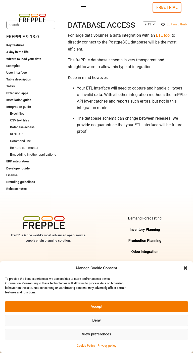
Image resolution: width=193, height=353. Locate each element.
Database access (22, 127)
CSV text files (19, 120)
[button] (185, 268)
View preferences (96, 334)
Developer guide (18, 168)
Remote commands (24, 148)
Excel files (17, 113)
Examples (13, 66)
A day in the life (17, 52)
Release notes (16, 189)
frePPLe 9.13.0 (22, 36)
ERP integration (17, 161)
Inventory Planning (145, 230)
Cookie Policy (86, 345)
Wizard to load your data (23, 59)
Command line (20, 141)
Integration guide (18, 107)
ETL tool (163, 35)
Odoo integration (144, 252)
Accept (96, 306)
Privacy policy (107, 345)
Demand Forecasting (145, 218)
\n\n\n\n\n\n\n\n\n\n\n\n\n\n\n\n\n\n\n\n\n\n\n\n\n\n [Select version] (149, 24)
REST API (16, 134)
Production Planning (144, 241)
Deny (96, 320)
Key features (15, 45)
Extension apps (17, 93)
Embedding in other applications (33, 154)
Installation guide (18, 100)
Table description (18, 79)
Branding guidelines (20, 182)
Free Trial (166, 7)
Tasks (10, 86)
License (12, 175)
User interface (16, 72)
